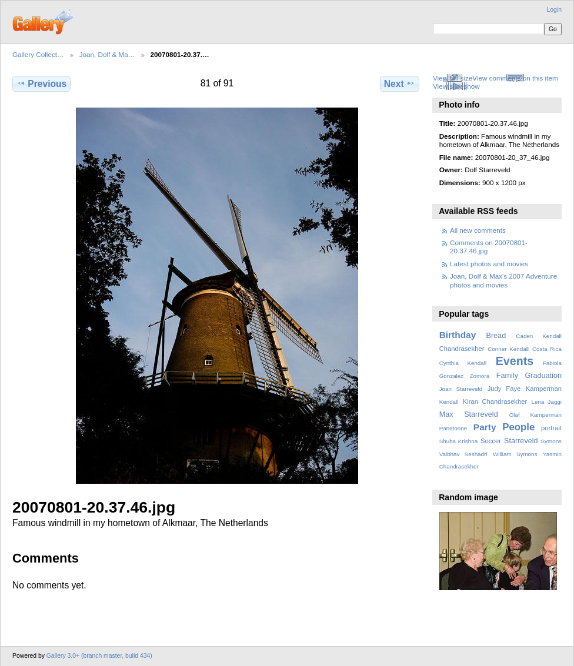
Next (399, 83)
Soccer (490, 440)
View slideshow (456, 86)
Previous (41, 83)
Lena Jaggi (547, 402)
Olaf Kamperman (535, 414)
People (518, 427)
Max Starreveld (468, 414)
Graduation (543, 376)
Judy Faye (504, 388)
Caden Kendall (539, 336)
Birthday (457, 335)
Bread (496, 336)
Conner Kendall (508, 349)
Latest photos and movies (489, 263)
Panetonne (453, 428)
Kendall (449, 402)
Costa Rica (547, 349)
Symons (551, 441)
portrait (551, 427)
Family (507, 376)
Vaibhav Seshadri (463, 454)
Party (484, 427)
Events (514, 360)
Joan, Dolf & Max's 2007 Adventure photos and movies (503, 280)
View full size (452, 78)
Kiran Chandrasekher (495, 401)
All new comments (478, 230)
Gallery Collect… (38, 54)
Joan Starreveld (460, 389)
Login (554, 9)
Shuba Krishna (458, 441)
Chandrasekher (462, 348)
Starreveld (521, 441)
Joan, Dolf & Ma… (107, 54)
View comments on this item (515, 78)
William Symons (515, 454)
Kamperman (544, 388)
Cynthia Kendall (462, 363)
